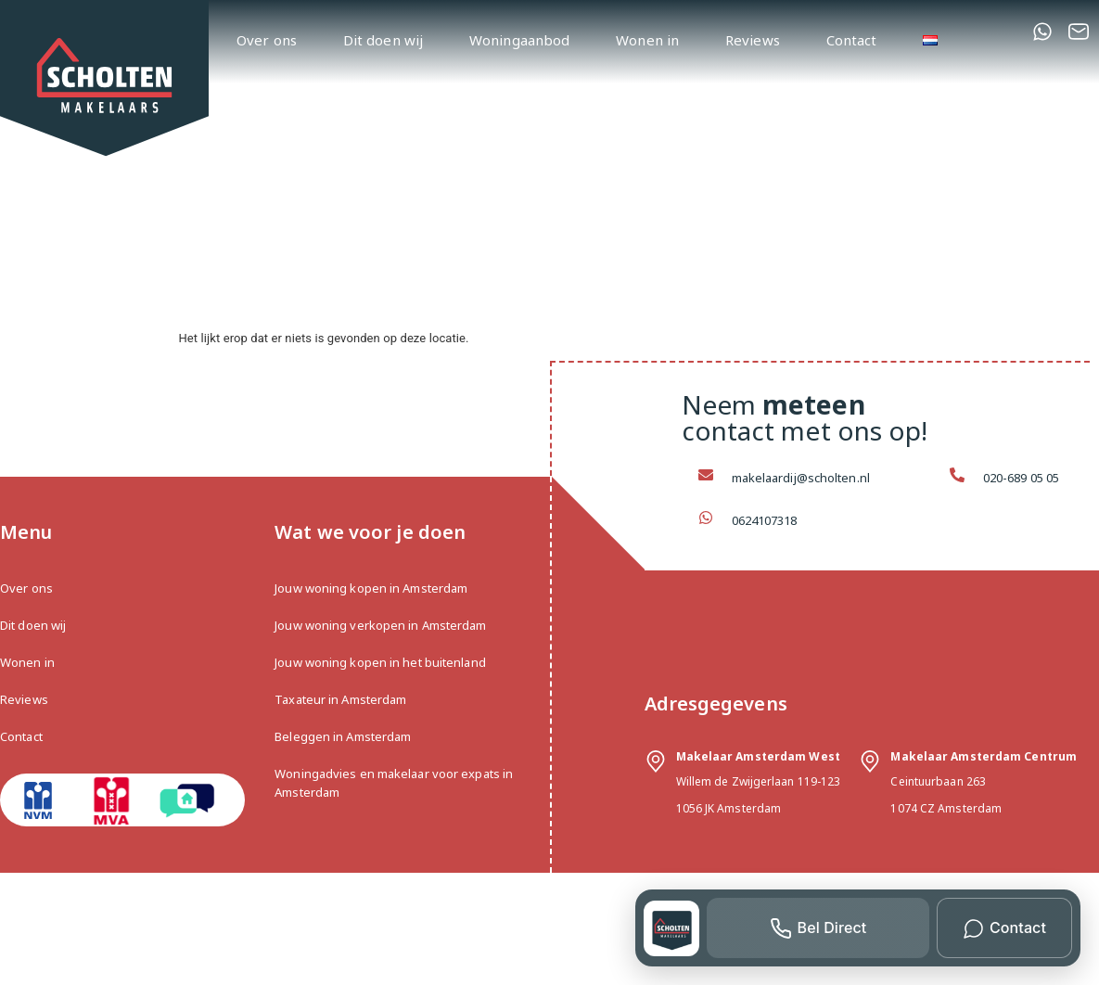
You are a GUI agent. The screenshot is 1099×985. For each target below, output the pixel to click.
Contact (851, 40)
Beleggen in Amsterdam (343, 736)
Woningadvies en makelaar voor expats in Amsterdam (394, 782)
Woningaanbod (519, 40)
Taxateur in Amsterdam (340, 699)
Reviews (752, 40)
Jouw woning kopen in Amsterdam (371, 588)
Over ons (266, 40)
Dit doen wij (383, 40)
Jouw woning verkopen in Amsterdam (380, 625)
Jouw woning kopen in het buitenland (380, 662)
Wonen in (647, 40)
